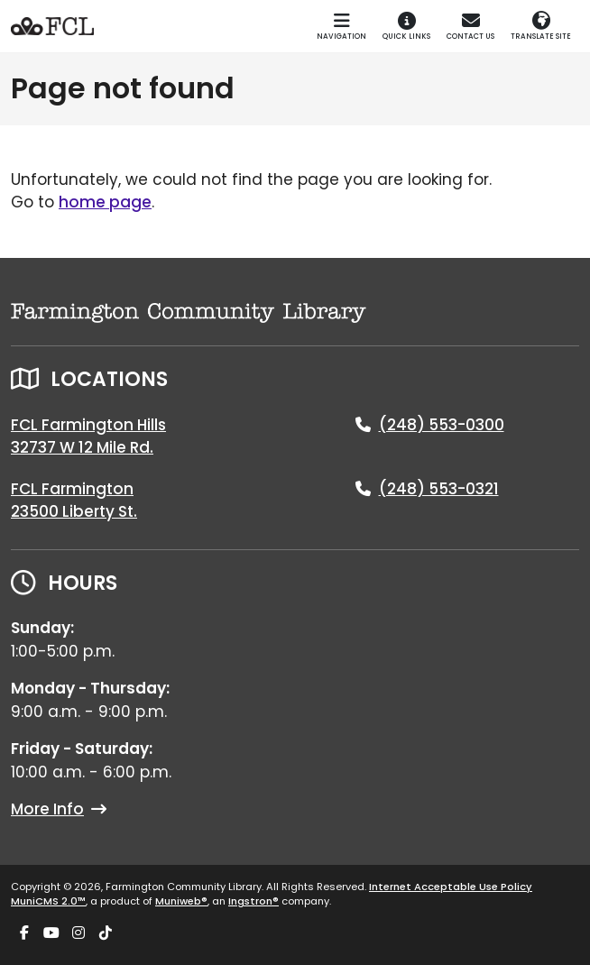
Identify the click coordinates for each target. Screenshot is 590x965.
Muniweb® (181, 901)
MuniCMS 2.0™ (48, 901)
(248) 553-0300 (441, 425)
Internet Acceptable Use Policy (450, 886)
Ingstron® (253, 901)
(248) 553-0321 (439, 489)
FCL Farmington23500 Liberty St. (74, 500)
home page (105, 202)
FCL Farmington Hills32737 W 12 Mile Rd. (88, 436)
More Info (58, 809)
